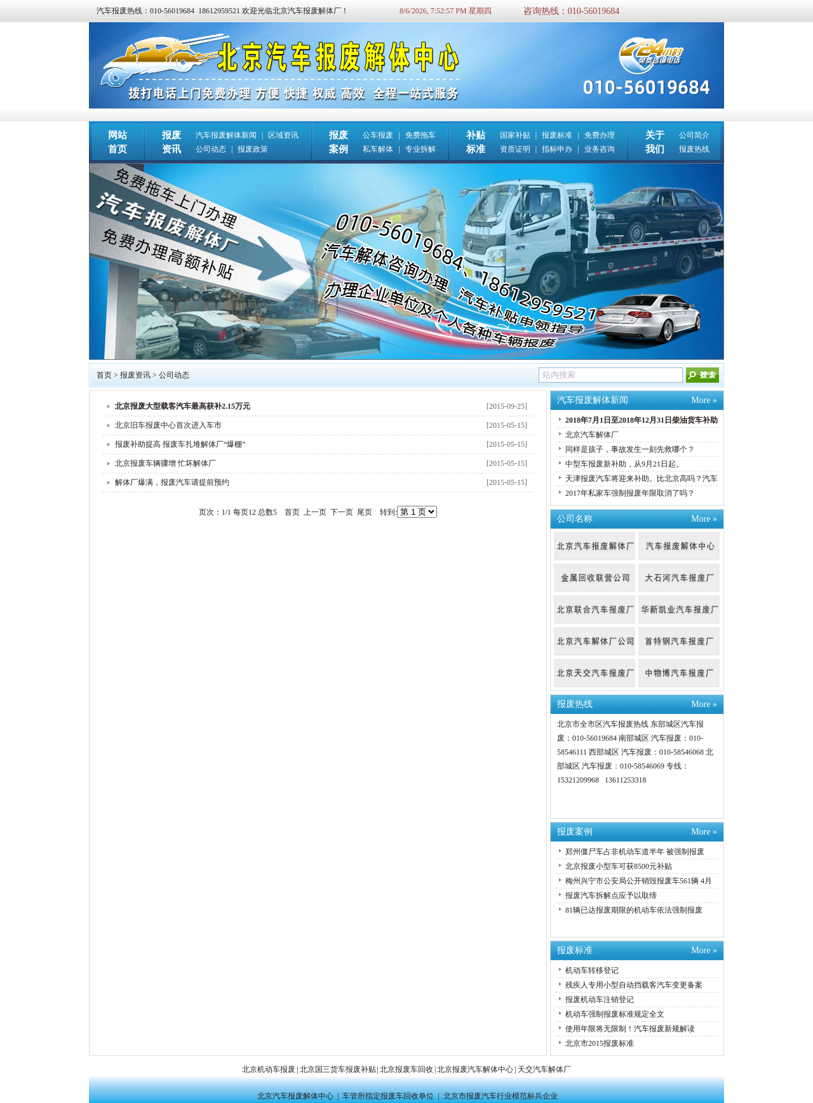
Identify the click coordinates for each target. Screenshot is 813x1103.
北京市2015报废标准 (599, 1043)
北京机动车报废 (268, 1069)
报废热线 (694, 149)
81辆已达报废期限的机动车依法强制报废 (633, 910)
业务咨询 (599, 149)
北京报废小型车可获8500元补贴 (618, 866)
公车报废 (378, 135)
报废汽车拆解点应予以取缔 (611, 895)
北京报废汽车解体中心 (475, 1069)
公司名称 (575, 519)
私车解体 (378, 149)
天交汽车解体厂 (544, 1069)
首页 (104, 375)
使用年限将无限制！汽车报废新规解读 (630, 1028)
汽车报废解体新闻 (226, 135)
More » (704, 400)
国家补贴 (515, 135)
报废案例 (575, 831)
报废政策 (253, 149)
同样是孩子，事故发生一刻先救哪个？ (630, 449)
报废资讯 (135, 375)
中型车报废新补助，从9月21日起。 (624, 463)
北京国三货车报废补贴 (338, 1069)
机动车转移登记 (592, 970)
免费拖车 (420, 135)
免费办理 (599, 135)
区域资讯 (283, 135)
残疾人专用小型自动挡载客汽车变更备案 (633, 985)
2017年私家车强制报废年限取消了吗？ (630, 493)
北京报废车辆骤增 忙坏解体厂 (165, 463)
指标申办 (557, 149)
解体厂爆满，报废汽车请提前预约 (172, 482)
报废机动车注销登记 (599, 999)
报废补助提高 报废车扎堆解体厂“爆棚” (180, 444)
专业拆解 (420, 149)
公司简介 (694, 135)
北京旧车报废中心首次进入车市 (168, 425)
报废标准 (557, 135)
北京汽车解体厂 (592, 434)
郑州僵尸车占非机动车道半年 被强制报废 (634, 851)
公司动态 (211, 149)
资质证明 (515, 149)
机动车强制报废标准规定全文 (614, 1014)
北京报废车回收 (406, 1069)
